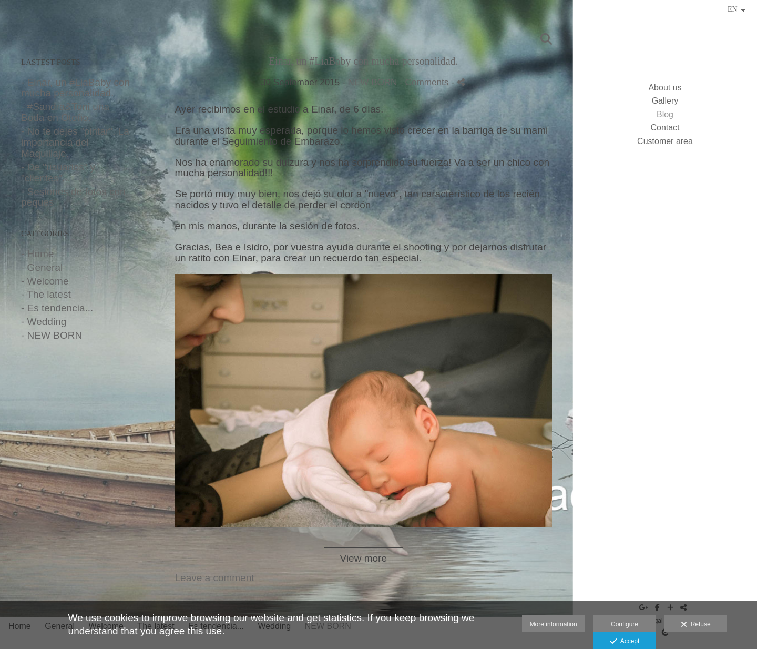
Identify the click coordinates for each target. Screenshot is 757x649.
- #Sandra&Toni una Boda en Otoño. (65, 112)
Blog (665, 114)
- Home (37, 253)
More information (553, 624)
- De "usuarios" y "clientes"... (58, 172)
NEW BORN (372, 82)
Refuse (696, 625)
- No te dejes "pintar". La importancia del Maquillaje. (75, 142)
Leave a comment (214, 577)
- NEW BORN (51, 335)
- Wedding (43, 321)
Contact (664, 127)
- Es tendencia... (57, 307)
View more (363, 558)
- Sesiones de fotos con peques (73, 197)
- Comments (425, 82)
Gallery (665, 100)
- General (42, 267)
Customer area (665, 141)
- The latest (46, 294)
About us (664, 87)
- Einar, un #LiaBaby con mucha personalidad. (75, 88)
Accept (625, 641)
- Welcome (44, 281)
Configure (624, 624)
